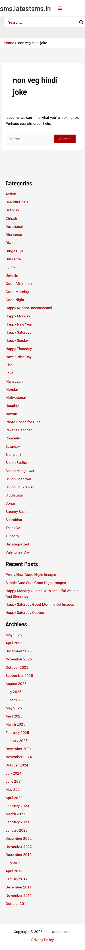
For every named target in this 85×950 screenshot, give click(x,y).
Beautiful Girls (17, 202)
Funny (10, 267)
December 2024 (19, 749)
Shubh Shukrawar (20, 487)
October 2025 (17, 667)
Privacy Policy (42, 940)
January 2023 (17, 830)
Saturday (13, 446)
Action (11, 194)
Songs (11, 503)
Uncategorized (17, 544)
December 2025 (19, 651)
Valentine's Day (18, 552)
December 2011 (19, 887)
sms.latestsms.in (25, 8)
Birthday (12, 210)
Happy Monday (18, 316)
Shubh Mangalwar (20, 471)
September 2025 (19, 675)
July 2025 (13, 692)
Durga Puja (14, 251)
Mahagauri (14, 381)
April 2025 (14, 716)
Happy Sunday (17, 340)
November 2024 (19, 757)
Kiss (9, 365)
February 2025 (17, 732)
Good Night (15, 300)
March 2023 (15, 814)
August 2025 (16, 684)
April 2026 (14, 643)
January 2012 (17, 879)
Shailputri (13, 454)
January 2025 (17, 741)
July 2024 (13, 773)
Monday (12, 389)
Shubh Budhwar (18, 463)
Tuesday (12, 536)
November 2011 (19, 895)
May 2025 (14, 708)
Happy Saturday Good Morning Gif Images (40, 604)
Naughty (12, 405)
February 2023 (17, 822)
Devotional (14, 226)
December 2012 (19, 854)
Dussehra (13, 259)
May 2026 (14, 635)
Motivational (16, 397)
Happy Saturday (18, 332)
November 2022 (19, 846)
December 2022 (19, 838)
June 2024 (14, 781)
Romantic (13, 438)
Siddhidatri (14, 495)
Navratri (12, 414)
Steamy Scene (17, 511)
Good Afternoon (19, 283)
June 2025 (14, 700)
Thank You (14, 528)
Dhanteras (14, 234)
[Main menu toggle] (60, 8)
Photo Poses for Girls (23, 422)
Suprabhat (14, 520)
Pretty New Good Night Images (31, 575)
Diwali (10, 243)
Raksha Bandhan (19, 430)
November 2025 (19, 659)
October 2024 (17, 765)
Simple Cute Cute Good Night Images (36, 583)
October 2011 (17, 903)
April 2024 (14, 798)
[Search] (81, 22)
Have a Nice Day (18, 357)
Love (9, 373)
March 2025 (15, 724)
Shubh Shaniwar (18, 479)
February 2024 (17, 806)
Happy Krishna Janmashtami (29, 308)
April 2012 (14, 871)
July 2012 (13, 863)
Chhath (11, 218)
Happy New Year (19, 324)
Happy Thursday (19, 349)
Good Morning (17, 292)
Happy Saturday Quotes (25, 612)
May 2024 (14, 789)
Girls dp (12, 275)
